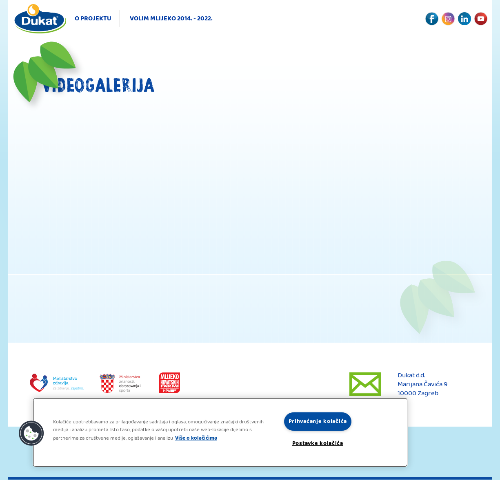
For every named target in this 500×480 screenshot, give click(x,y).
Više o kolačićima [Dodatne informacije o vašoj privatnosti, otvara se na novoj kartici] (196, 438)
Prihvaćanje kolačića (318, 421)
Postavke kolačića (317, 443)
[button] (31, 434)
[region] (220, 432)
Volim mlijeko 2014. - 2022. (171, 18)
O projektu (93, 18)
